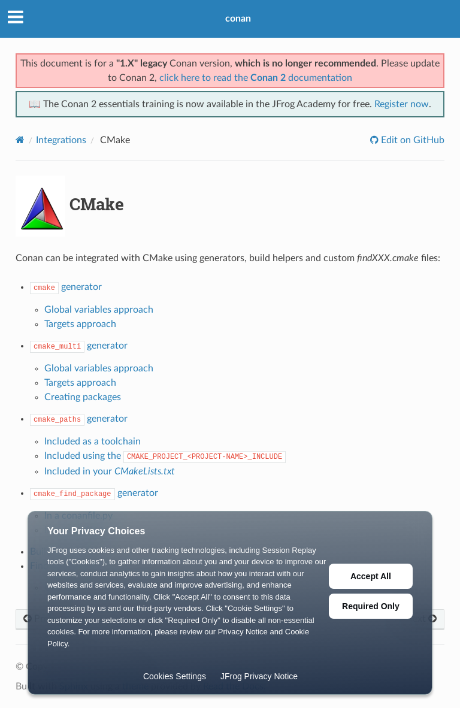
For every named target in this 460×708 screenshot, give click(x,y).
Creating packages (82, 397)
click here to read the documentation (255, 78)
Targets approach (80, 324)
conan (238, 18)
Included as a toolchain (92, 441)
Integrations (61, 140)
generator (66, 287)
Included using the (165, 456)
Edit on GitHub (411, 140)
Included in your (109, 471)
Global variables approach (98, 309)
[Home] (20, 140)
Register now (401, 104)
